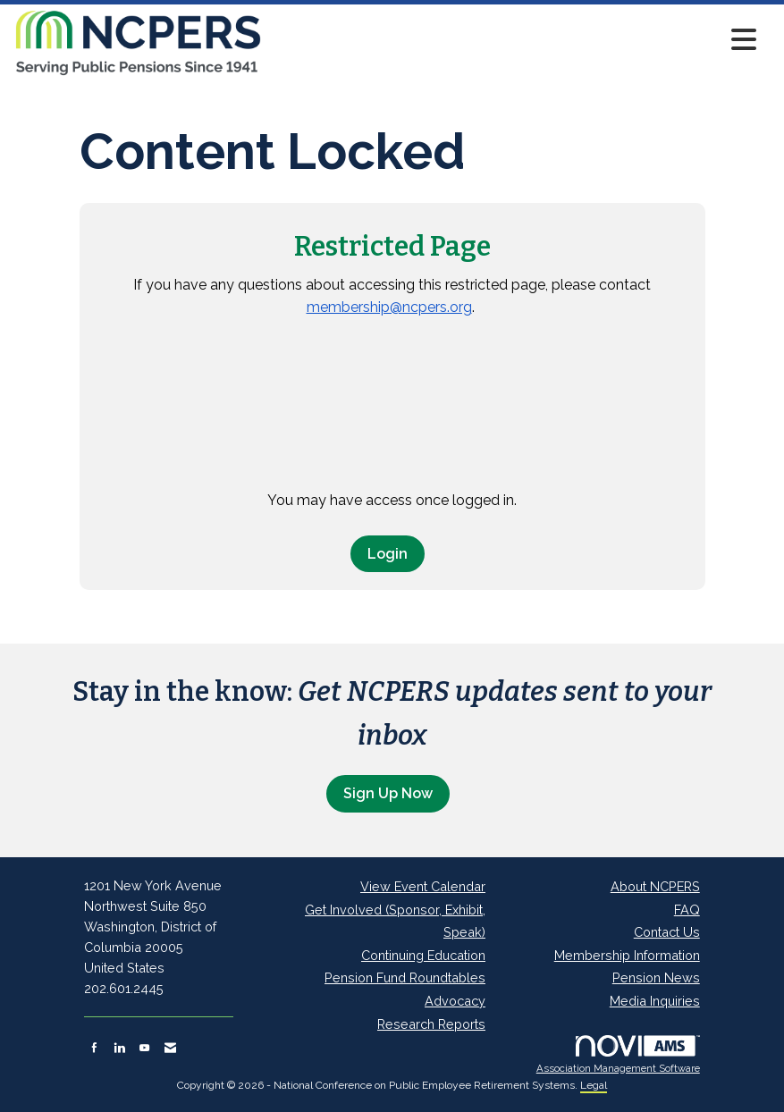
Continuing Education (423, 955)
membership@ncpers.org (389, 307)
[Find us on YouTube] (144, 1047)
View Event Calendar (422, 886)
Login (387, 553)
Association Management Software (618, 1054)
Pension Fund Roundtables (405, 977)
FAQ (687, 909)
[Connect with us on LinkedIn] (119, 1047)
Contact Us (667, 931)
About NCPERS (655, 886)
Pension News (656, 977)
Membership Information (627, 955)
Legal (593, 1085)
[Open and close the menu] (514, 39)
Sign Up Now (388, 793)
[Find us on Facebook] (94, 1047)
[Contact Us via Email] (170, 1047)
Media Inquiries (655, 1000)
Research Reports (431, 1024)
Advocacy (455, 1000)
